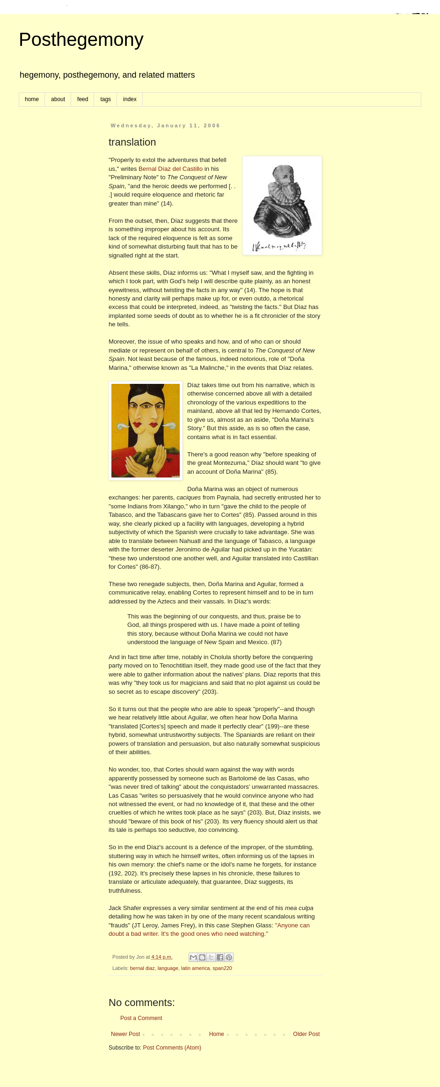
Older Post (306, 1034)
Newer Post (125, 1034)
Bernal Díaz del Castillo (171, 168)
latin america (195, 968)
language (168, 968)
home (32, 99)
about (58, 99)
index (130, 99)
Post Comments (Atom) (172, 1047)
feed (82, 99)
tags (105, 99)
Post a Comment (141, 1018)
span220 (222, 968)
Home (216, 1034)
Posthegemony (81, 39)
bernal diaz (142, 968)
